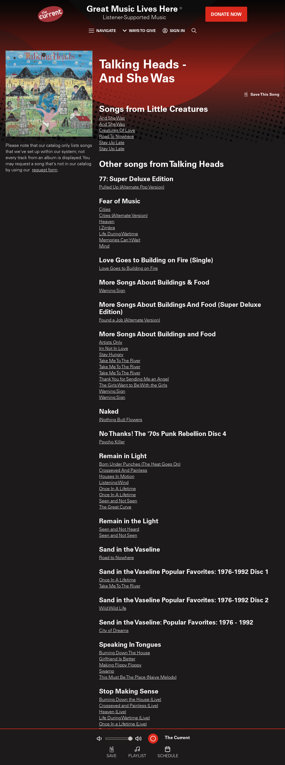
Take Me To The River (119, 361)
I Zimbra (107, 228)
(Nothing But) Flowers (120, 420)
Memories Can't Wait (119, 240)
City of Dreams (114, 631)
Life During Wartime (118, 234)
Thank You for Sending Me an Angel (134, 379)
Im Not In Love (113, 349)
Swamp (106, 671)
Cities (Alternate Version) (123, 216)
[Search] (194, 30)
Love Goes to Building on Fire (128, 268)
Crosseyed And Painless (123, 470)
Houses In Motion (116, 477)
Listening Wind (114, 483)
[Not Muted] (99, 738)
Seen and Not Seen (118, 501)
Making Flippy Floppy (120, 665)
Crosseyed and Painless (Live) (128, 706)
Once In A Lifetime (117, 489)
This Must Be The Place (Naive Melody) (137, 677)
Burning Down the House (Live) (130, 700)
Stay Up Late (111, 143)
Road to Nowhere (116, 558)
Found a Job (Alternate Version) (129, 320)
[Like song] (261, 94)
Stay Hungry (111, 355)
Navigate (102, 30)
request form (44, 170)
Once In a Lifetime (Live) (123, 724)
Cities (104, 210)
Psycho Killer (112, 442)
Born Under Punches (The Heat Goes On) (139, 464)
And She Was (112, 118)
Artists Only (110, 342)
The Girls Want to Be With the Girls (133, 385)
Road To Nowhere (116, 137)
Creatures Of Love (117, 131)
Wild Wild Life (112, 608)
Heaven (106, 222)
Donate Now (226, 14)
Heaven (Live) (112, 712)
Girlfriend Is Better (117, 659)
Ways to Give (139, 30)
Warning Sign (112, 291)
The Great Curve (115, 507)
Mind (104, 246)
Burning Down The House (124, 653)
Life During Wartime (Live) (124, 718)
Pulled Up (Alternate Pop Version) (131, 187)
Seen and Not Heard (119, 529)
